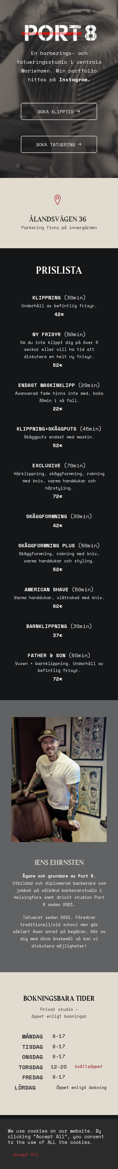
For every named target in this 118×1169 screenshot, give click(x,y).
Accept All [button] (25, 1154)
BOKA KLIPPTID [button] (59, 111)
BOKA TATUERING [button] (59, 144)
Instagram (73, 79)
